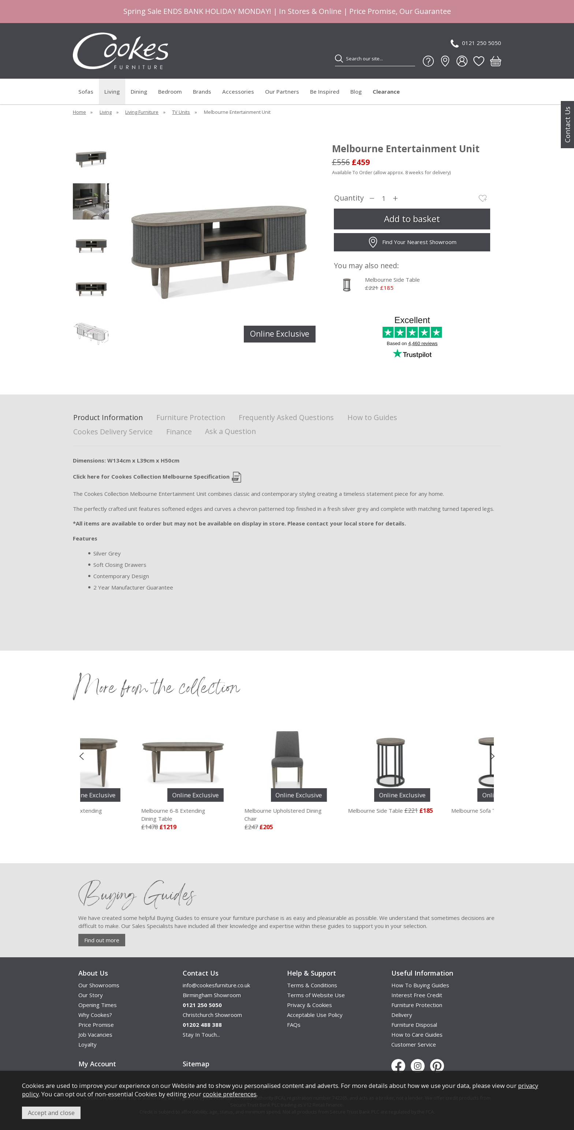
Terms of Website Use (316, 995)
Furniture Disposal (414, 1024)
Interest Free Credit (416, 995)
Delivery (401, 1014)
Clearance (386, 91)
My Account (97, 1063)
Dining (139, 91)
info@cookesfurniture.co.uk (216, 985)
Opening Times (97, 1005)
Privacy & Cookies (309, 1005)
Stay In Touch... (201, 1034)
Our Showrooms (98, 985)
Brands (202, 91)
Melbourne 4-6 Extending (127, 815)
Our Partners (282, 91)
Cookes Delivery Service (113, 432)
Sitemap (196, 1063)
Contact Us (567, 124)
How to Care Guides (417, 1034)
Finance (179, 432)
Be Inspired (324, 91)
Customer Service (413, 1044)
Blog (356, 91)
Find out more (101, 940)
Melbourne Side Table (392, 279)
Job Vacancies (95, 1034)
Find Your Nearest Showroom (412, 242)
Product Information (108, 417)
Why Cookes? (95, 1014)
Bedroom (170, 91)
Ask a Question (230, 431)
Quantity (349, 198)
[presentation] (81, 756)
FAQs (294, 1024)
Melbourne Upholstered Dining (333, 815)
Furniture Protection (190, 417)
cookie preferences (230, 1094)
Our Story (90, 995)
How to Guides (372, 417)
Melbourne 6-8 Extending (230, 815)
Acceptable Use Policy (315, 1014)
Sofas (85, 91)
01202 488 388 (202, 1024)
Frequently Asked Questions (286, 417)
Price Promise (96, 1024)
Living (112, 91)
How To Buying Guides (420, 985)
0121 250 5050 (476, 43)
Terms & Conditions (312, 985)
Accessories (238, 91)
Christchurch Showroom (212, 1014)
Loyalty (87, 1044)
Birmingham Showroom (212, 995)
